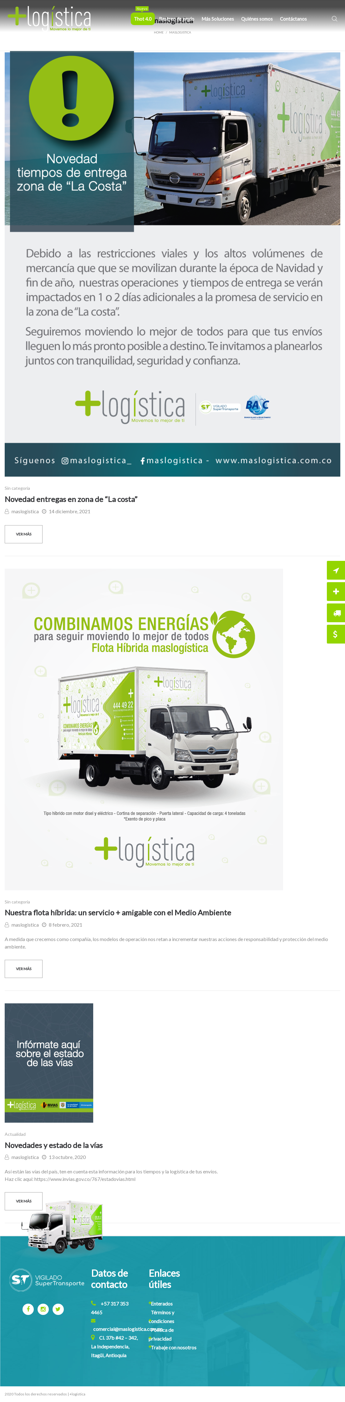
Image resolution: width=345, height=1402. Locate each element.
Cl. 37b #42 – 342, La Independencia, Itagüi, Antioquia (114, 1346)
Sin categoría (17, 488)
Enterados (162, 1303)
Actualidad (15, 1134)
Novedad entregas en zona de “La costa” (71, 499)
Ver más (23, 534)
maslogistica (22, 511)
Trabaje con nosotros (173, 1347)
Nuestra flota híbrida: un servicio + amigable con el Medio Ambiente (118, 912)
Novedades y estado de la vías (54, 1145)
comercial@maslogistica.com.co (128, 1329)
